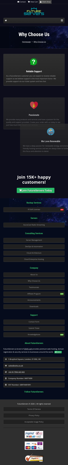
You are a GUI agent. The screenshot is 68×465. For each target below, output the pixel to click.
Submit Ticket (34, 328)
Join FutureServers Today (35, 190)
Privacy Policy (34, 415)
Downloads (34, 306)
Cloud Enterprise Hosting (34, 259)
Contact (21, 2)
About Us (34, 274)
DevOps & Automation (34, 246)
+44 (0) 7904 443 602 (15, 372)
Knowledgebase (34, 334)
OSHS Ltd (27, 349)
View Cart (33, 2)
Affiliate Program (34, 294)
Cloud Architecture (34, 253)
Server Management (34, 240)
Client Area (45, 2)
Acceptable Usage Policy (34, 422)
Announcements (34, 300)
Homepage (26, 42)
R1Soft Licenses (34, 209)
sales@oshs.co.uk (14, 365)
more (58, 352)
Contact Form (34, 322)
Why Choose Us (40, 42)
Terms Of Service (34, 409)
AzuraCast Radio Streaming (34, 225)
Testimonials (34, 287)
